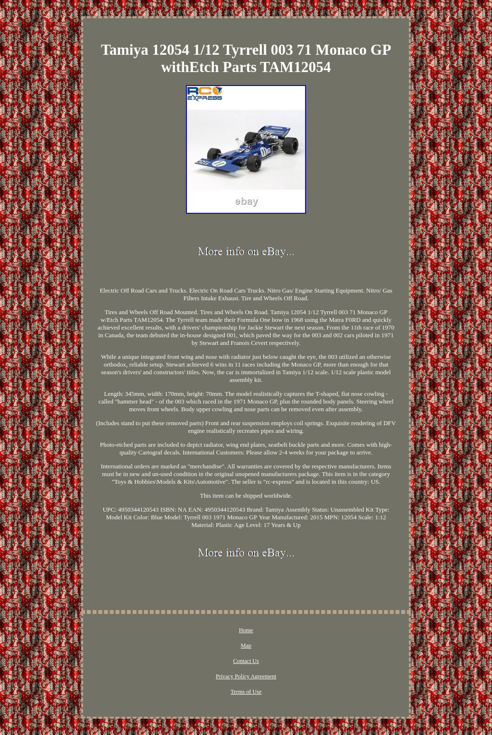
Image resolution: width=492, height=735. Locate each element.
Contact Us (246, 661)
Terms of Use (246, 691)
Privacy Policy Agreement (246, 676)
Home (246, 630)
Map (246, 645)
